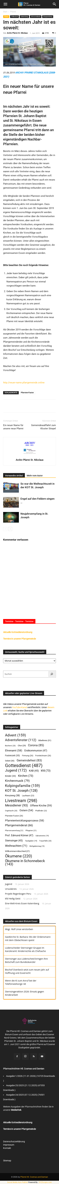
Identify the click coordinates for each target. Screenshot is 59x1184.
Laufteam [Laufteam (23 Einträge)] (28, 796)
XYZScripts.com (45, 1182)
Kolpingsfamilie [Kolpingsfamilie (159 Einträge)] (22, 785)
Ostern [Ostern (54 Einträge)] (26, 810)
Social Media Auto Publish (17, 1182)
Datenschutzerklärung (14, 1141)
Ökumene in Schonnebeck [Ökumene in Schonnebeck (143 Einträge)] (25, 862)
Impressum (8, 1145)
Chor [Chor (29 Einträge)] (22, 745)
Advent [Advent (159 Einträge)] (15, 735)
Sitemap (7, 1160)
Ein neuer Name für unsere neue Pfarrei (13, 427)
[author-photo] (29, 455)
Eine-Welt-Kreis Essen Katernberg (22, 903)
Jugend (8, 884)
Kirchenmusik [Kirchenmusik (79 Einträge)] (17, 781)
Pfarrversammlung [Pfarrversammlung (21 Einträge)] (14, 831)
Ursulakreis (11, 888)
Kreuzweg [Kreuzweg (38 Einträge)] (12, 795)
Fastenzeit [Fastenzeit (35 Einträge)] (12, 755)
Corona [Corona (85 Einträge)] (36, 745)
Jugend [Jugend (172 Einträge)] (16, 770)
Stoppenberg (47, 16)
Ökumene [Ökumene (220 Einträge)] (18, 856)
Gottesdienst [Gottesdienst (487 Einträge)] (23, 765)
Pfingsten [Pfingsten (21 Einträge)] (31, 831)
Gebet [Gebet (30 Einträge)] (9, 761)
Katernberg (24, 16)
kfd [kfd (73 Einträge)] (46, 770)
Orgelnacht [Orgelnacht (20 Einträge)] (11, 811)
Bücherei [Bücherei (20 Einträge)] (10, 746)
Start (5, 12)
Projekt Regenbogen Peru (18, 893)
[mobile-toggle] (5, 4)
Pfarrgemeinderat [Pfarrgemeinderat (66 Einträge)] (19, 825)
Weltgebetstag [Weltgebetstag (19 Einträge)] (37, 846)
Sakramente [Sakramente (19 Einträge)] (42, 836)
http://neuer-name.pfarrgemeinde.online (24, 382)
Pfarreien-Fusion (27, 393)
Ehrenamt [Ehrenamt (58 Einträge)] (13, 750)
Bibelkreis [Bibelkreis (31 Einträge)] (44, 740)
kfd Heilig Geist (12, 898)
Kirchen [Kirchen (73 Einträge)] (25, 775)
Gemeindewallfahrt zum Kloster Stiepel (43, 427)
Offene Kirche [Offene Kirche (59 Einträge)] (41, 805)
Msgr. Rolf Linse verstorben (19, 929)
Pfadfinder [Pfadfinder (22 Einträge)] (41, 811)
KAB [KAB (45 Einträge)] (34, 770)
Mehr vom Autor (35, 475)
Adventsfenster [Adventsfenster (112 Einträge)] (20, 740)
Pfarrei (13, 12)
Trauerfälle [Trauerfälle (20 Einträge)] (45, 841)
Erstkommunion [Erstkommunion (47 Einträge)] (35, 750)
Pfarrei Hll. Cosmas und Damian (34, 1177)
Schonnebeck (35, 16)
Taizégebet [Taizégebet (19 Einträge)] (31, 841)
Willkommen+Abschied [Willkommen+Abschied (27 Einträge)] (17, 851)
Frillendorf (14, 16)
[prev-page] (5, 529)
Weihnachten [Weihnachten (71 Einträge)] (16, 845)
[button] (54, 4)
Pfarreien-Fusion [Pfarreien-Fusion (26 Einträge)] (14, 816)
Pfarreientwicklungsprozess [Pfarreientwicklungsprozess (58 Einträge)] (24, 820)
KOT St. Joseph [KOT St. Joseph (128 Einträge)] (21, 790)
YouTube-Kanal (19, 707)
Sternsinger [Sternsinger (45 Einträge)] (14, 840)
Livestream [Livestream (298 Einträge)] (21, 800)
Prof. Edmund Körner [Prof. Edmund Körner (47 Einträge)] (19, 835)
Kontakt (7, 1148)
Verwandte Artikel (14, 475)
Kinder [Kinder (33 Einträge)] (10, 776)
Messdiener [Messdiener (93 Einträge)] (16, 805)
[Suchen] (51, 674)
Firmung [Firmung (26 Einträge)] (27, 755)
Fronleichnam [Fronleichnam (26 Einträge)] (43, 755)
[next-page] (10, 529)
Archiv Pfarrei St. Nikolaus (17, 33)
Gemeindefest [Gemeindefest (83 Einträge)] (29, 760)
